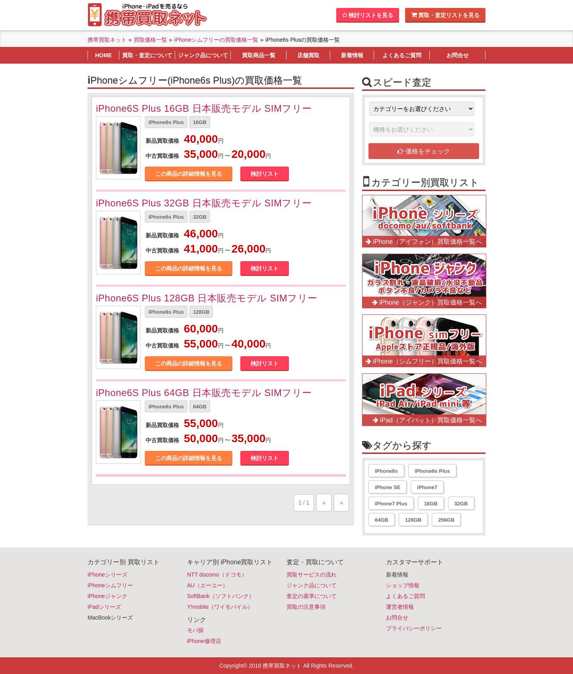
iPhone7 (427, 487)
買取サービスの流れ (311, 574)
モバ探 (195, 630)
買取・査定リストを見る (445, 15)
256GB (446, 520)
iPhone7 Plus (391, 504)
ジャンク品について (311, 585)
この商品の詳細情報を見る (188, 174)
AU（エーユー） (207, 585)
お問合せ (397, 617)
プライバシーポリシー (414, 628)
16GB (200, 122)
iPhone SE (387, 487)
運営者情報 (400, 607)
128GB (201, 312)
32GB (200, 217)
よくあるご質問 (405, 596)
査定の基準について (311, 596)
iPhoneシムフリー (110, 585)
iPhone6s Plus (166, 122)
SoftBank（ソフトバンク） (220, 596)
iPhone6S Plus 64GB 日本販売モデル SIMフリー (204, 392)
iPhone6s (386, 471)
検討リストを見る (367, 15)
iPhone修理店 (204, 641)
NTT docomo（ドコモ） (217, 574)
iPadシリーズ (104, 607)
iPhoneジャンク (107, 596)
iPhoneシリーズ (107, 574)
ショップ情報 (402, 585)
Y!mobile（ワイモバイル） (220, 607)
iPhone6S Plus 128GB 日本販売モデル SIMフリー (207, 298)
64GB (200, 407)
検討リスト (265, 174)
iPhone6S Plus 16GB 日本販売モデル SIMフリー (204, 108)
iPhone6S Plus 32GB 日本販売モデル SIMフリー (204, 203)
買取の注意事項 (305, 607)
